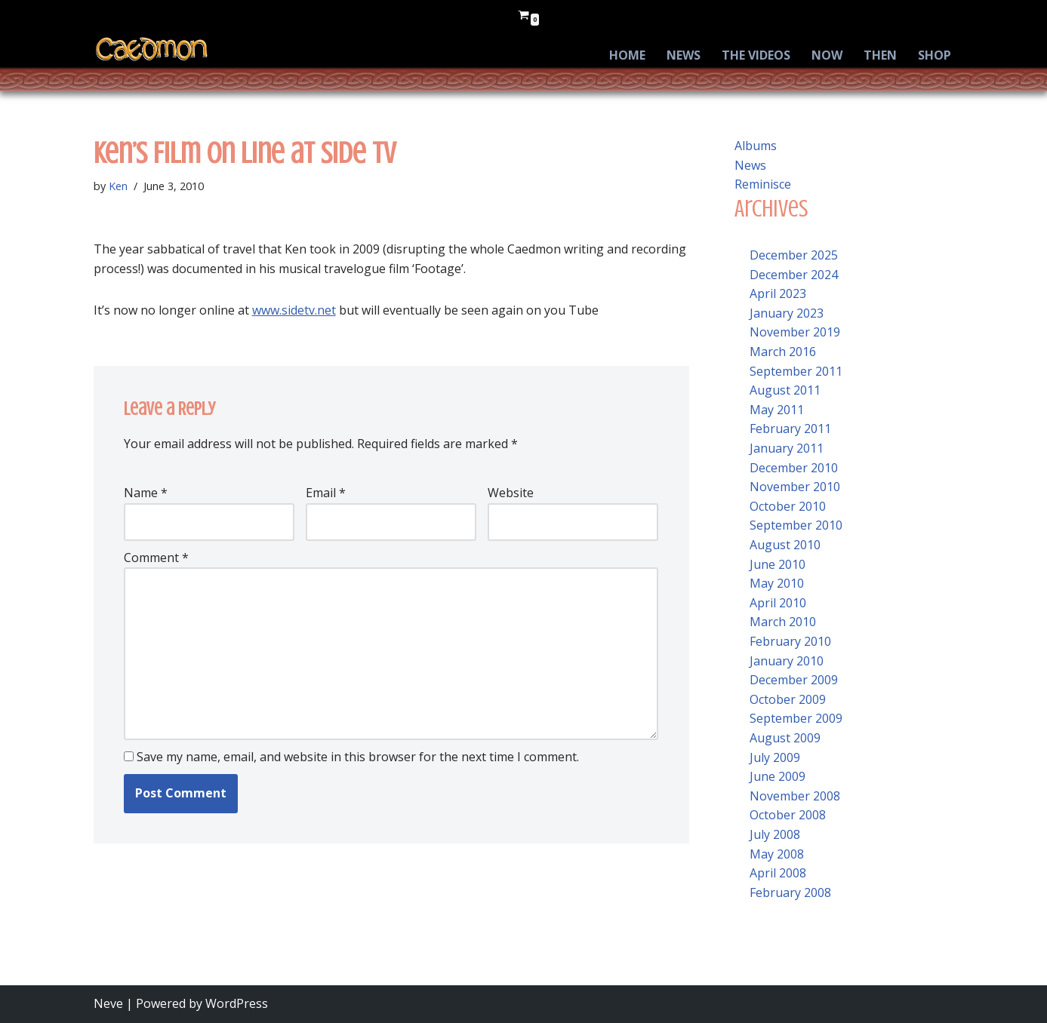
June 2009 (777, 776)
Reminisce (762, 184)
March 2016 (783, 351)
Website (511, 492)
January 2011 (787, 448)
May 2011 (777, 409)
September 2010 (796, 525)
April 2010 (778, 602)
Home (627, 55)
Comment (156, 557)
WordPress (236, 1003)
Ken (118, 186)
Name (146, 492)
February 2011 (790, 428)
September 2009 (796, 718)
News (684, 55)
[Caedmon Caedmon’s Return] (152, 49)
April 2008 (778, 873)
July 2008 (775, 834)
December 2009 (794, 679)
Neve (108, 1003)
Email (326, 492)
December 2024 (794, 274)
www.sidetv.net (294, 310)
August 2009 (785, 738)
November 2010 (795, 486)
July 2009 (775, 757)
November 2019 (795, 332)
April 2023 (778, 293)
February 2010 (790, 641)
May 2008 (777, 854)
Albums (755, 145)
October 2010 (788, 506)
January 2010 (787, 661)
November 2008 (795, 796)
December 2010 (794, 467)
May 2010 (777, 583)
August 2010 (785, 544)
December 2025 (794, 255)
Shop (934, 55)
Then (880, 55)
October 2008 (788, 814)
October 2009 (788, 699)
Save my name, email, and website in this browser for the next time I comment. (358, 756)
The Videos (756, 55)
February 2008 (790, 892)
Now (826, 55)
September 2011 (796, 371)
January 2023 (787, 313)
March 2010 (783, 621)
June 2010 (777, 564)
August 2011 (785, 390)
